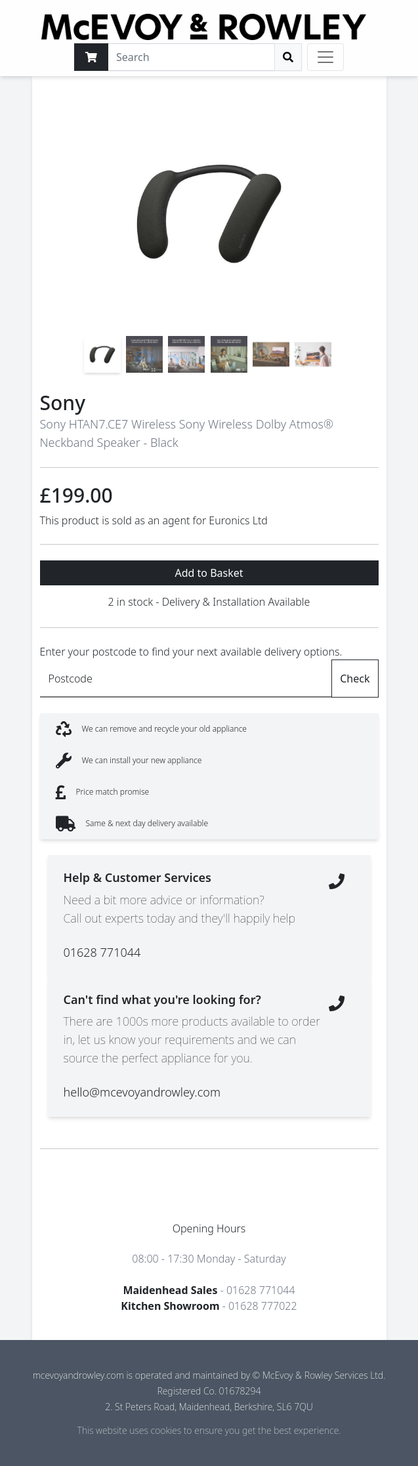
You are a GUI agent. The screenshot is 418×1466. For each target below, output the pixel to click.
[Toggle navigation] (325, 57)
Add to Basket (209, 573)
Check (354, 678)
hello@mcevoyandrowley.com (142, 1092)
